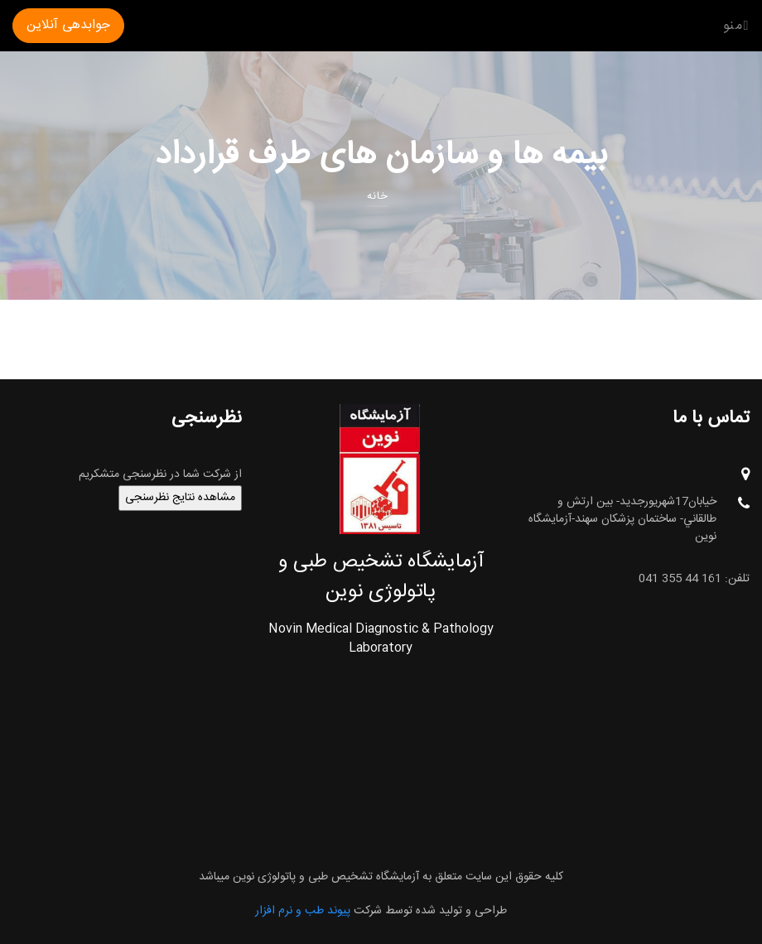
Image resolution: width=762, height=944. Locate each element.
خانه (377, 196)
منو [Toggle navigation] (736, 25)
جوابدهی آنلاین (68, 25)
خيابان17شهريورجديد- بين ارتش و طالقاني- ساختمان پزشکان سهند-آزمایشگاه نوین (639, 520)
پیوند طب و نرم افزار (302, 911)
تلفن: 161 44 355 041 (694, 579)
